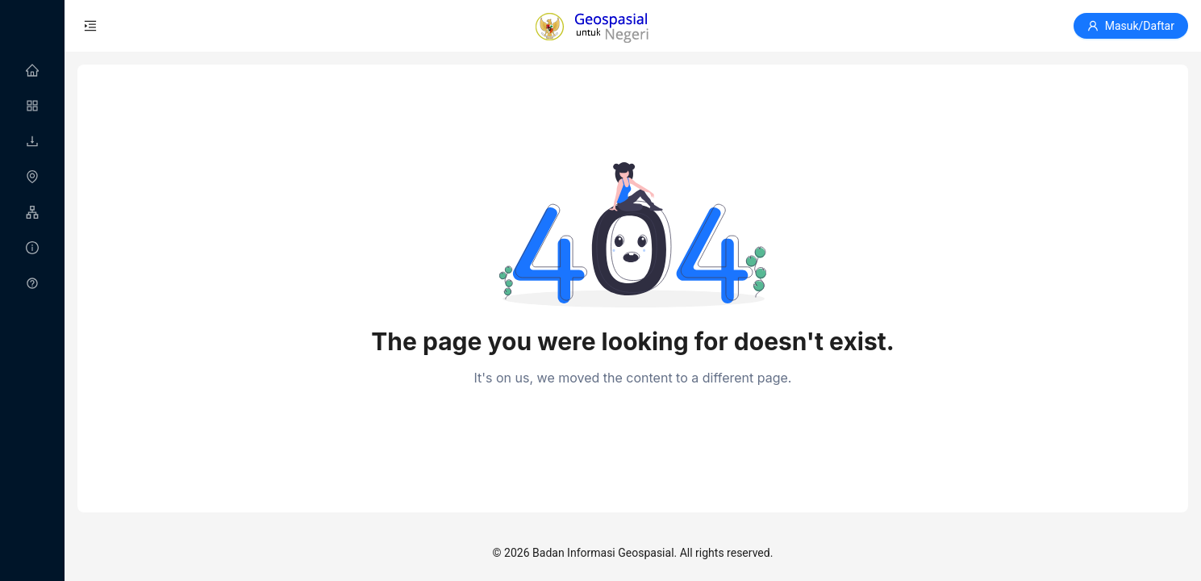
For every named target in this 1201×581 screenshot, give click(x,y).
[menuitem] (32, 71)
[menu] (32, 177)
